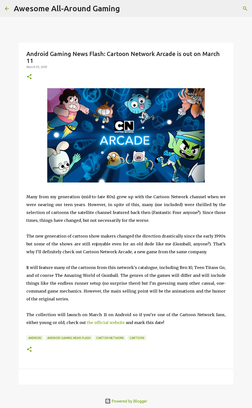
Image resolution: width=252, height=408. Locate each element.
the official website (106, 322)
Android (35, 337)
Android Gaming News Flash (69, 337)
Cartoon (136, 337)
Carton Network (110, 337)
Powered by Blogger (126, 401)
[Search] (245, 8)
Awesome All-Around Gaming (67, 8)
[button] (29, 77)
